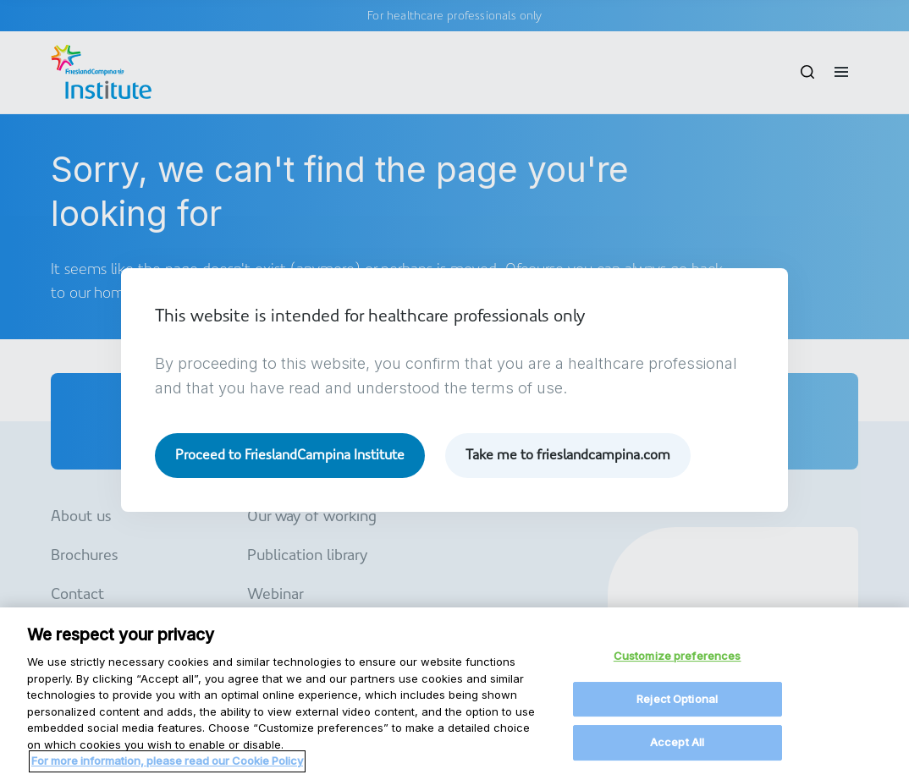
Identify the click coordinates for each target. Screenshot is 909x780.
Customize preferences (677, 665)
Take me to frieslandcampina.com (568, 455)
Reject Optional (677, 708)
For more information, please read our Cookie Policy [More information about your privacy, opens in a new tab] (167, 770)
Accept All (677, 751)
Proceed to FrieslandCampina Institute (290, 455)
